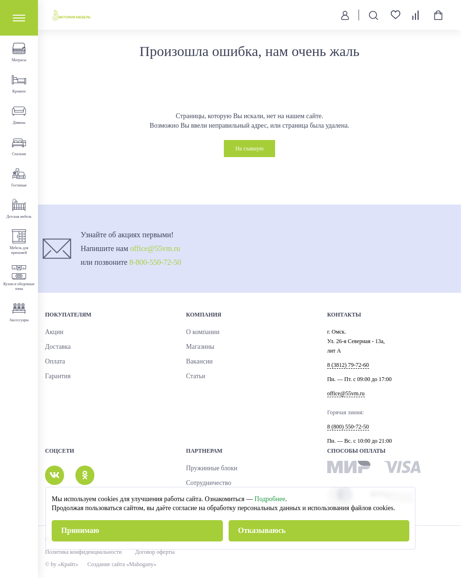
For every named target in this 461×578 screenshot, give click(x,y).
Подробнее (270, 499)
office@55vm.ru (155, 248)
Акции (53, 332)
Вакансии (197, 361)
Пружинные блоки (208, 468)
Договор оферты (155, 552)
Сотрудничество (205, 483)
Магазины (198, 347)
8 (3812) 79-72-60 (348, 365)
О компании (200, 332)
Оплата (54, 361)
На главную (249, 148)
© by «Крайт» (61, 564)
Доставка (56, 347)
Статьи (194, 376)
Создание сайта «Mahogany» (126, 564)
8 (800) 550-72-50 (348, 426)
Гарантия (56, 376)
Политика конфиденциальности (83, 552)
